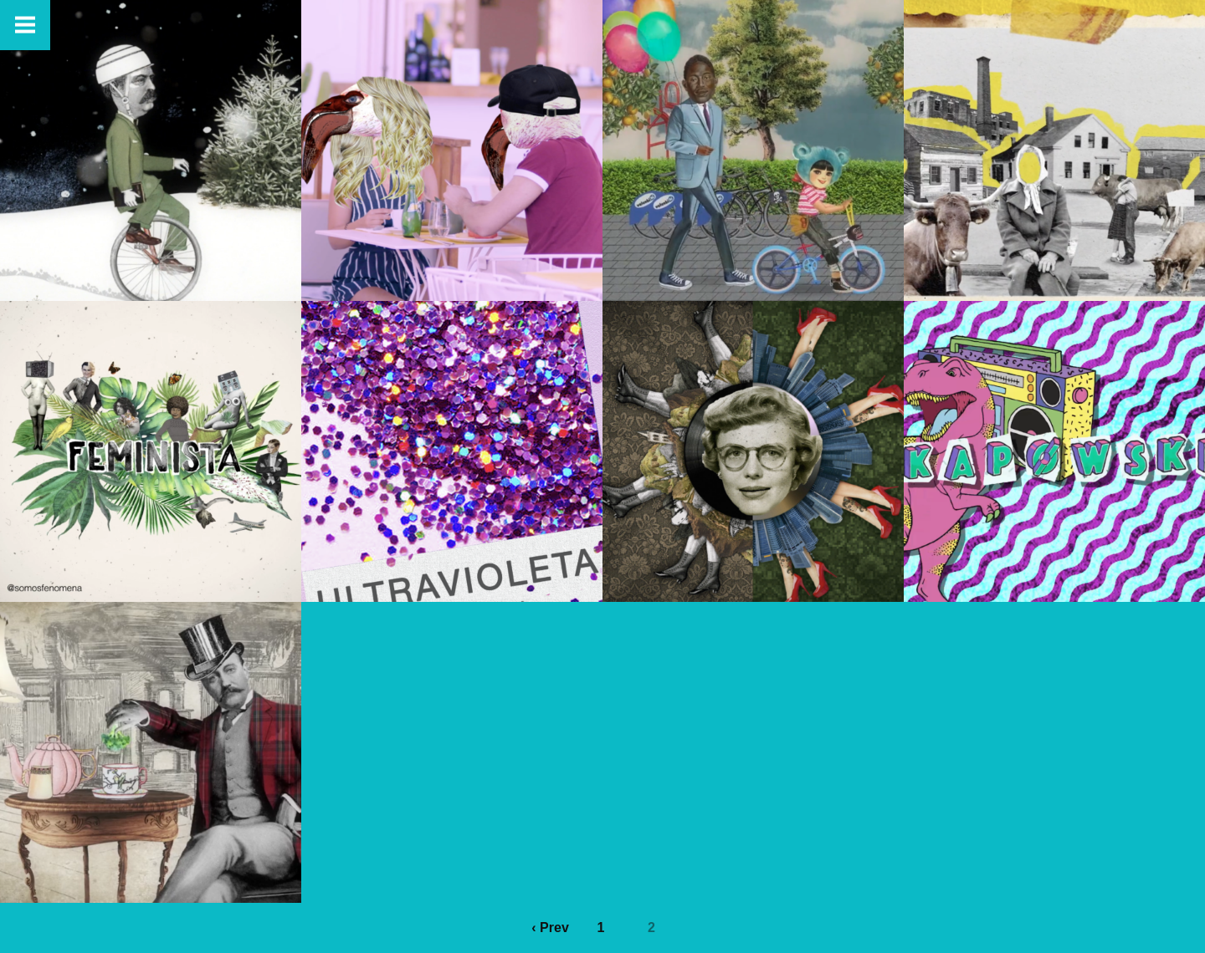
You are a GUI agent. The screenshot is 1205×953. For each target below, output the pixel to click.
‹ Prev (549, 927)
